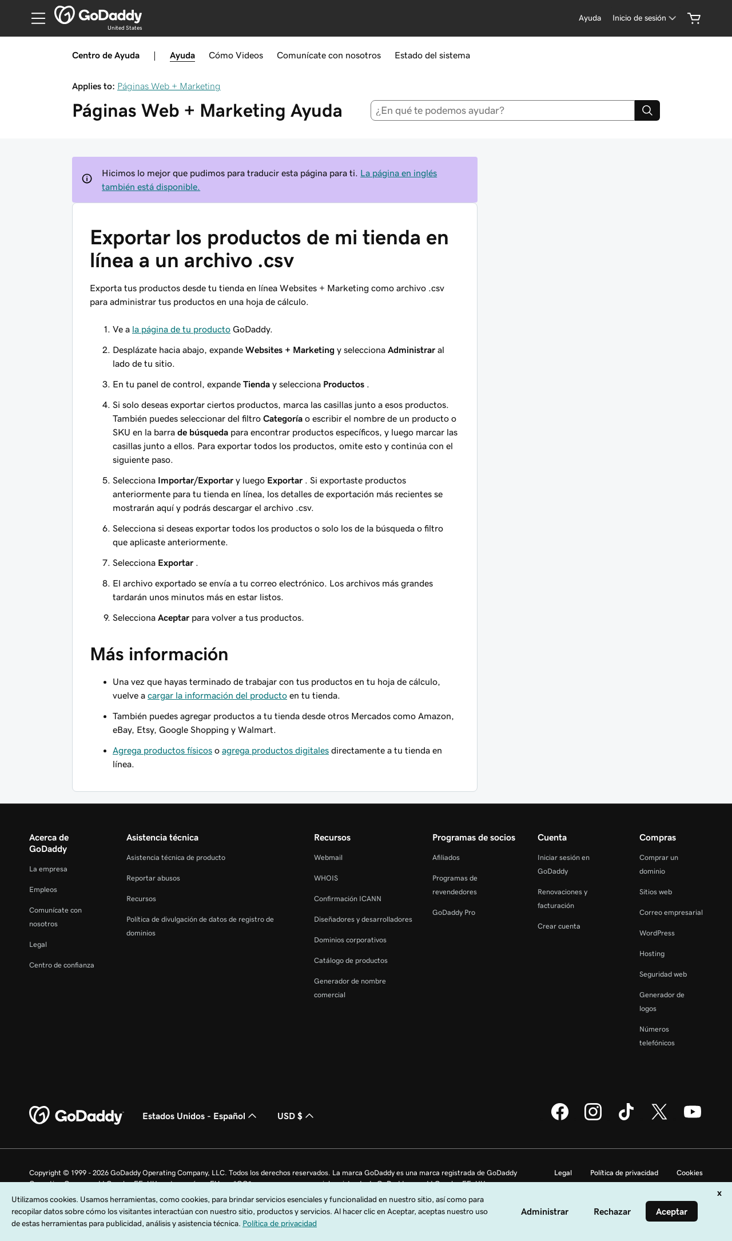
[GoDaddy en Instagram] (593, 1118)
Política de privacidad (624, 1172)
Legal (38, 944)
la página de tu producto (181, 329)
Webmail (328, 857)
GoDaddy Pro (453, 912)
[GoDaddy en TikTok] (626, 1118)
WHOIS (326, 878)
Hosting (652, 953)
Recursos (141, 898)
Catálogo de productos (351, 960)
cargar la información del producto (217, 695)
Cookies (690, 1172)
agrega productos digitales (275, 750)
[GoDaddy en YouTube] (692, 1118)
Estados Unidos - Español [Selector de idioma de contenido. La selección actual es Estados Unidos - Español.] (200, 1116)
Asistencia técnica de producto (175, 857)
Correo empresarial (671, 912)
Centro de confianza (61, 965)
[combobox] (503, 110)
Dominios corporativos (350, 939)
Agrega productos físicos (162, 750)
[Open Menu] (33, 18)
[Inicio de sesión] (645, 18)
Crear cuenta (559, 926)
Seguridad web (663, 974)
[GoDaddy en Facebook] (560, 1118)
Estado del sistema (432, 55)
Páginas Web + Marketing (169, 85)
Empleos (43, 889)
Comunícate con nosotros (329, 55)
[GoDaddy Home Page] (76, 1115)
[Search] (647, 110)
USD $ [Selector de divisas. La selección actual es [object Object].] (296, 1116)
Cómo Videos (236, 55)
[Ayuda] (590, 18)
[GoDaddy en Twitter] (659, 1118)
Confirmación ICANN (347, 898)
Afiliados (446, 857)
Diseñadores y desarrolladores (363, 919)
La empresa (48, 869)
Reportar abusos (153, 878)
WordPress (657, 933)
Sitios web (655, 891)
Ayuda (182, 55)
